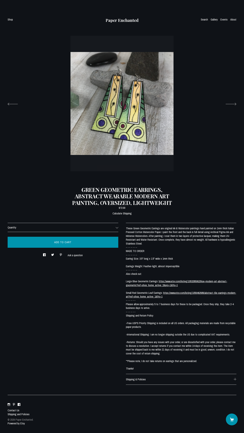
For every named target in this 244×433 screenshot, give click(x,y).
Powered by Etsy (16, 423)
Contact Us (13, 410)
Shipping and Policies (18, 414)
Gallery (214, 19)
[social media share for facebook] (44, 254)
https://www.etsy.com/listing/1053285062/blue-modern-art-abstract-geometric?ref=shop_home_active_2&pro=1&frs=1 (176, 283)
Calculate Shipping (122, 213)
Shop (10, 19)
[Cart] (232, 419)
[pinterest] (14, 404)
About (233, 19)
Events (224, 19)
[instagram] (9, 404)
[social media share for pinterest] (60, 254)
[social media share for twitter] (52, 254)
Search (204, 19)
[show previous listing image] (16, 103)
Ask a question (75, 255)
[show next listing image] (227, 103)
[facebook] (19, 404)
